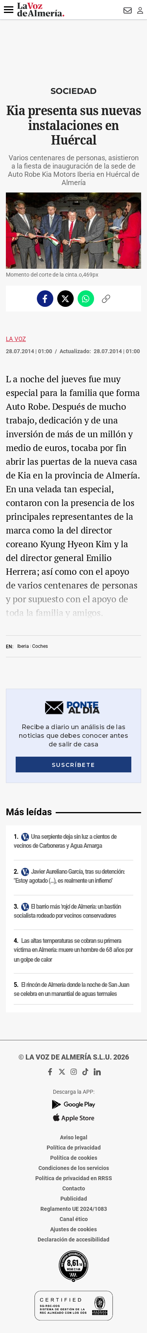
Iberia (23, 646)
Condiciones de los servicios (73, 1168)
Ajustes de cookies (73, 1229)
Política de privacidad (74, 1147)
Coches (40, 646)
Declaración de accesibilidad (73, 1239)
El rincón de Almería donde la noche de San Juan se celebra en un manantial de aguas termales (71, 989)
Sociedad (73, 91)
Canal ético (74, 1219)
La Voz (16, 339)
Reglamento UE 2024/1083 (73, 1209)
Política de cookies (73, 1158)
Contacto (73, 1188)
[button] (8, 10)
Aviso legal (73, 1137)
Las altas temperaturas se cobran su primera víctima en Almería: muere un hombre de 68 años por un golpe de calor (73, 950)
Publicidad (73, 1198)
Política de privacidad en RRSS (73, 1178)
